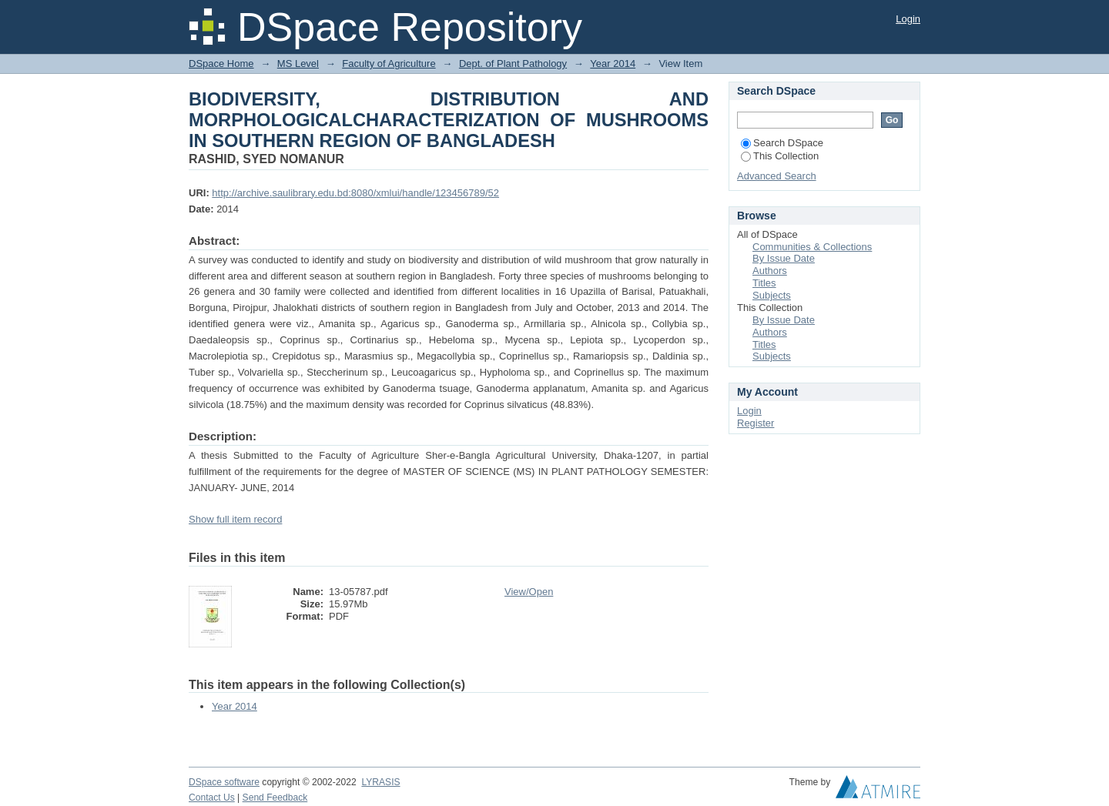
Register (755, 423)
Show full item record (235, 519)
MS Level (298, 63)
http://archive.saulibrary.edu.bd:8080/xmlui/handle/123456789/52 (355, 193)
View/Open (528, 591)
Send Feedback (275, 797)
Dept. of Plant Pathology (513, 63)
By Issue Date (783, 258)
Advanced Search (776, 176)
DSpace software (224, 782)
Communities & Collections (812, 247)
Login (908, 19)
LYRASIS (380, 782)
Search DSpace (782, 143)
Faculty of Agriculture (388, 63)
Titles (764, 283)
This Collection (780, 156)
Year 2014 (612, 63)
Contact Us (212, 797)
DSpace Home (221, 63)
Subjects (771, 295)
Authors (769, 270)
